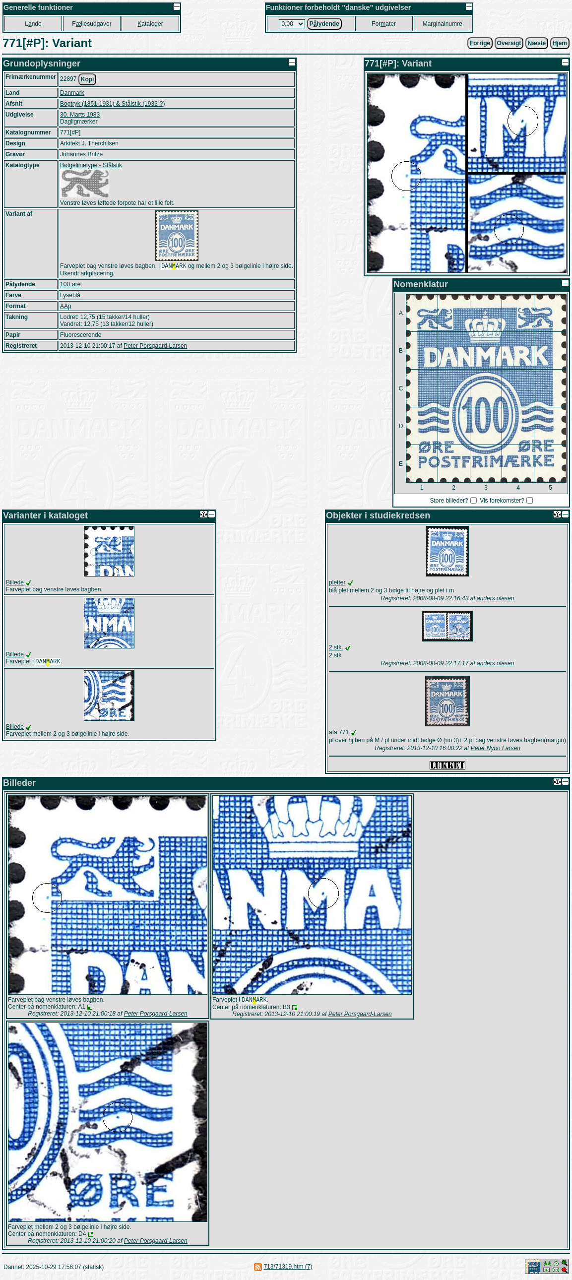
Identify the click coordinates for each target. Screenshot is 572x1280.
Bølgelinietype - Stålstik (91, 165)
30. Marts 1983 (80, 114)
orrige (480, 43)
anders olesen (495, 598)
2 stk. (336, 647)
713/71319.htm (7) (287, 1267)
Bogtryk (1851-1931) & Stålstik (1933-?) (112, 103)
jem (560, 43)
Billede (15, 582)
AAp (65, 307)
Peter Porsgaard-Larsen (155, 346)
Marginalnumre (442, 23)
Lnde (33, 23)
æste (537, 43)
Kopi (87, 79)
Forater (384, 23)
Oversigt (509, 43)
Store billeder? (449, 500)
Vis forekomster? (502, 500)
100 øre (70, 285)
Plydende (324, 23)
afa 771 (339, 732)
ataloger (150, 23)
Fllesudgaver (91, 23)
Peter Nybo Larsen (495, 748)
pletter (337, 582)
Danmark (72, 92)
